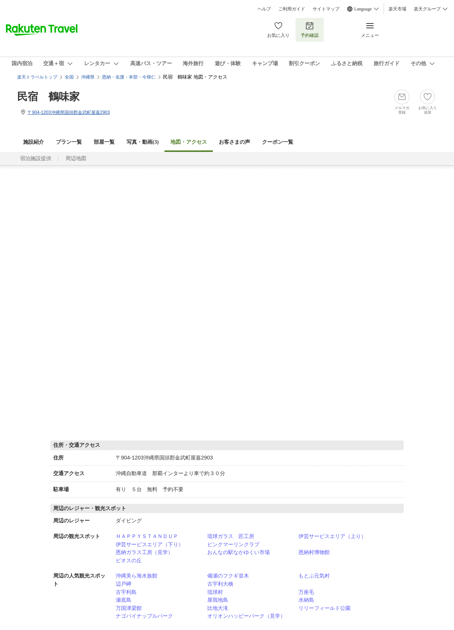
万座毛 (306, 592)
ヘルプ (264, 9)
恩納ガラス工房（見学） (144, 552)
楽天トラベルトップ (37, 77)
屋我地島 (217, 600)
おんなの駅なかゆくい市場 (238, 552)
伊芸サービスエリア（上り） (332, 536)
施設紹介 (33, 142)
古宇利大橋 (220, 584)
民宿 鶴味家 (48, 96)
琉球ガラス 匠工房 (230, 536)
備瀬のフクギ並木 (228, 576)
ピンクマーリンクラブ (233, 544)
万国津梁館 (129, 608)
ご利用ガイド (291, 9)
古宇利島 (126, 592)
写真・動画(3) (143, 142)
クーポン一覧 (277, 142)
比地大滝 (217, 608)
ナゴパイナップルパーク (144, 616)
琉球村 (215, 592)
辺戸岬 (123, 584)
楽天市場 (397, 9)
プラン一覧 (69, 142)
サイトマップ (326, 9)
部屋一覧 (104, 142)
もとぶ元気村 (314, 576)
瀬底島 (123, 600)
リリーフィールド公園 (324, 608)
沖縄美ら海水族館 (136, 576)
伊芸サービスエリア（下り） (149, 544)
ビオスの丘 (129, 560)
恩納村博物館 (314, 552)
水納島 (306, 600)
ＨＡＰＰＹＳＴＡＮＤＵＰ (147, 536)
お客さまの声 (234, 142)
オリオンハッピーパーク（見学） (246, 616)
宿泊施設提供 (35, 158)
